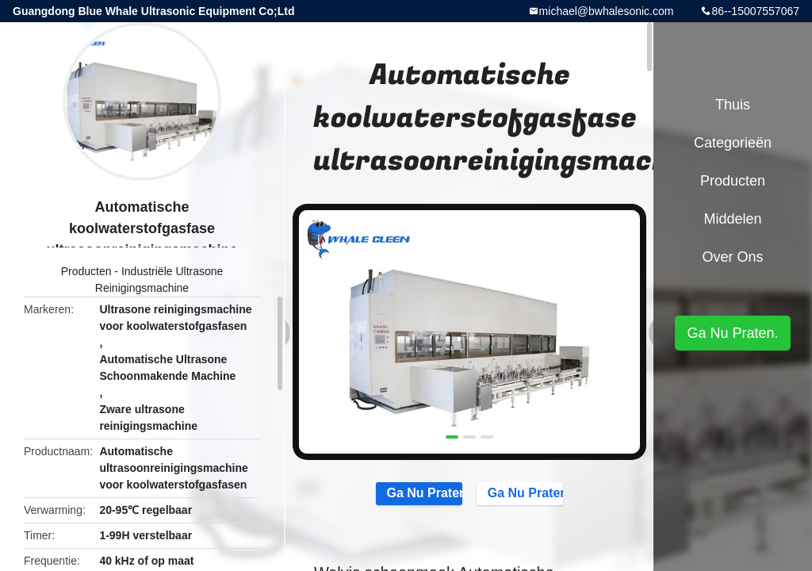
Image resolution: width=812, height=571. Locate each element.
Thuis (732, 105)
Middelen (732, 219)
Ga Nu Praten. (412, 494)
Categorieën (733, 143)
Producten (86, 271)
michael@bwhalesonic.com (606, 11)
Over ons (732, 257)
